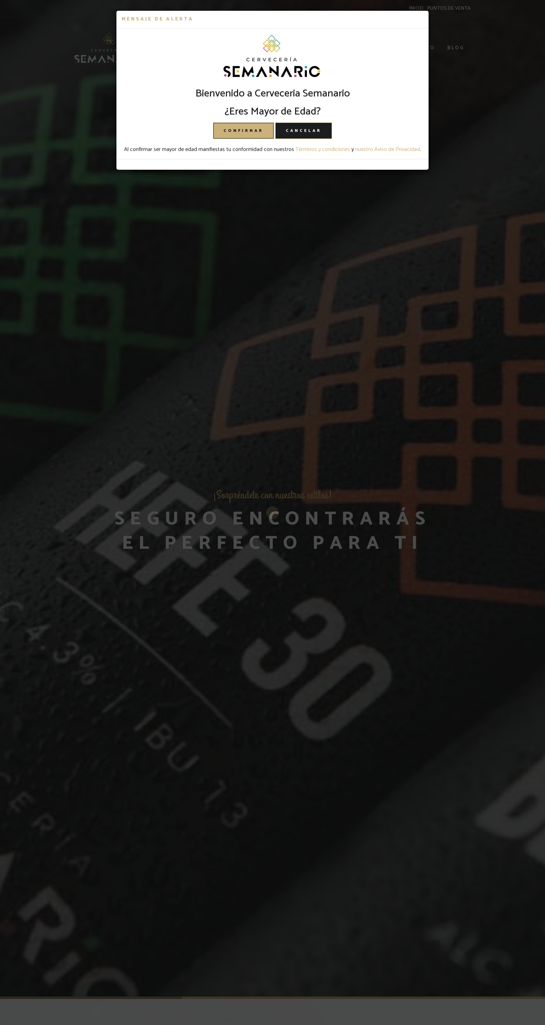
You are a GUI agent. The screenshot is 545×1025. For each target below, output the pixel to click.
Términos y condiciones (322, 149)
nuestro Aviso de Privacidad (387, 149)
